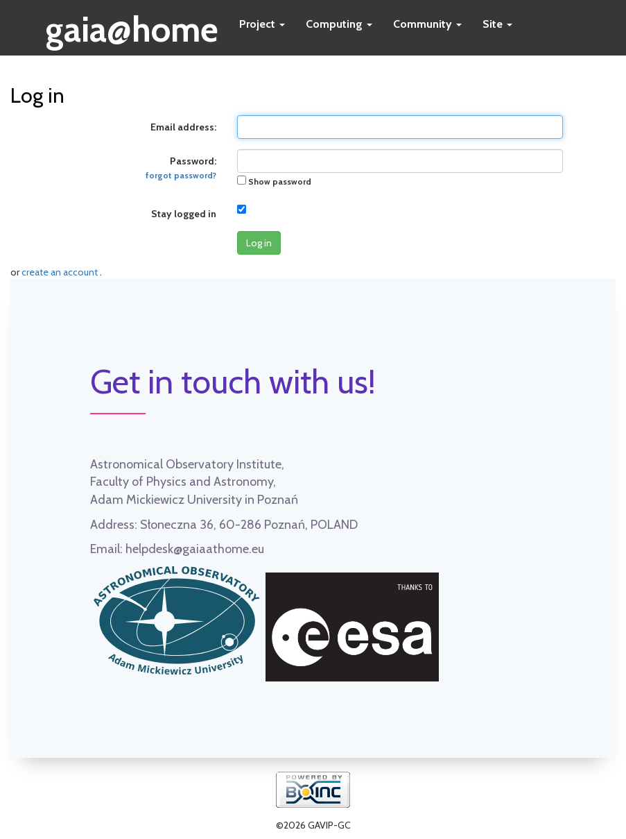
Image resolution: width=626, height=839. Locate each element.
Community (427, 24)
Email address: (183, 127)
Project (262, 24)
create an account (60, 272)
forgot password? (181, 175)
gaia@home (132, 25)
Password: (181, 167)
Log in (259, 243)
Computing (339, 24)
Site (497, 24)
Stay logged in (183, 213)
